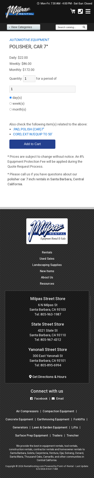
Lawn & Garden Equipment (49, 427)
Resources (47, 284)
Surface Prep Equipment (31, 435)
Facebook (38, 398)
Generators (20, 427)
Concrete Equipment (19, 419)
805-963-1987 (50, 314)
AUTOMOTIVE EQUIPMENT (29, 39)
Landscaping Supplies (47, 265)
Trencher (73, 435)
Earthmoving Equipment (53, 419)
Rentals (47, 252)
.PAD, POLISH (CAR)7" (28, 129)
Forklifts (79, 419)
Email (58, 398)
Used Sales (47, 259)
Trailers (57, 435)
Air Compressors (27, 411)
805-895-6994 (50, 365)
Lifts (75, 427)
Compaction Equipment (58, 411)
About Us (47, 277)
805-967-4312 (50, 339)
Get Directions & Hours (47, 376)
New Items (47, 271)
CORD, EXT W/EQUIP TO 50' (32, 134)
